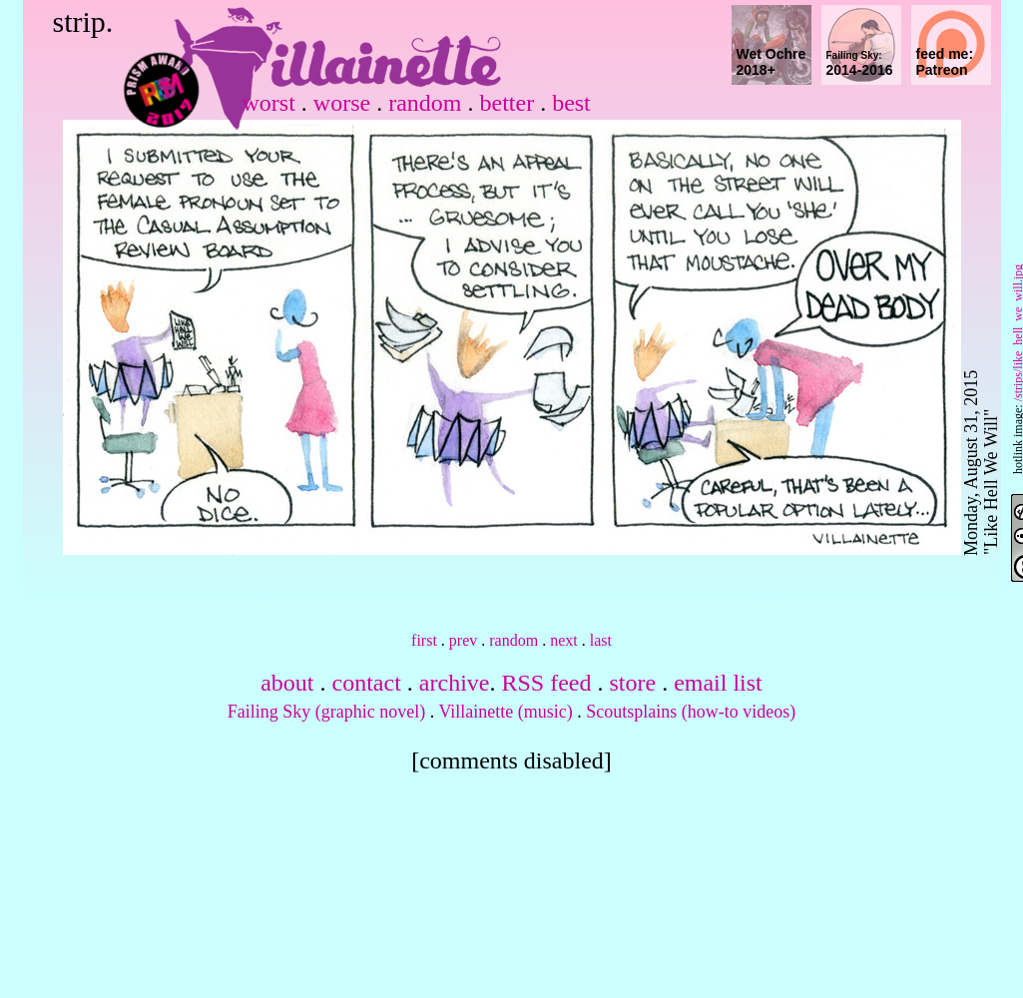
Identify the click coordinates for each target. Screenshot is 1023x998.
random (424, 103)
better (506, 103)
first (424, 640)
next (564, 640)
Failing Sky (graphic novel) (326, 712)
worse (341, 103)
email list (718, 683)
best (571, 103)
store (632, 683)
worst (269, 103)
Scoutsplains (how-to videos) (690, 712)
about (286, 683)
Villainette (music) (505, 712)
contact (366, 683)
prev (463, 640)
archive (454, 683)
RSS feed (546, 683)
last (601, 640)
